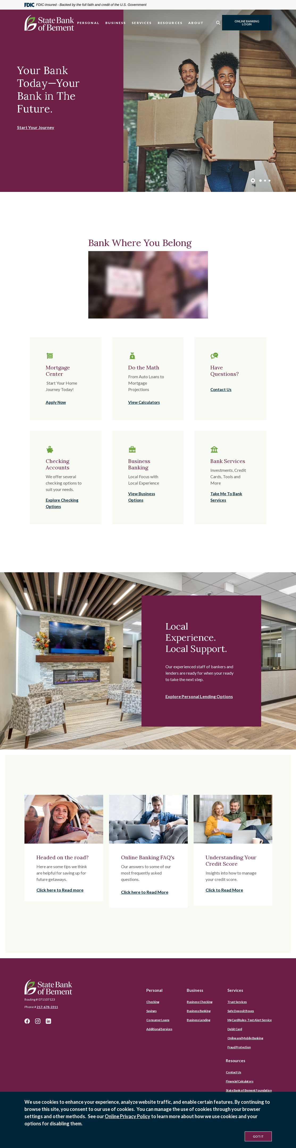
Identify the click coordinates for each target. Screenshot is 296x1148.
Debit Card (234, 1029)
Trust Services (237, 1002)
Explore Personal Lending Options (199, 696)
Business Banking (198, 1011)
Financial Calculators (239, 1081)
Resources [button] (170, 23)
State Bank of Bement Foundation (249, 1090)
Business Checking (199, 1002)
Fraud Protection (239, 1047)
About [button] (196, 23)
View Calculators (144, 402)
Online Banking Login (247, 22)
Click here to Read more (60, 889)
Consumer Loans (157, 1020)
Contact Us (220, 389)
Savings (151, 1011)
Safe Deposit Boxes (240, 1011)
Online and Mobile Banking (245, 1038)
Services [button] (142, 23)
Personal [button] (88, 23)
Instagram (37, 1021)
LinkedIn (48, 1021)
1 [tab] (260, 180)
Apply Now (56, 402)
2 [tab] (265, 181)
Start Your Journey (35, 127)
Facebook (27, 1021)
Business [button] (115, 23)
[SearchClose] (218, 23)
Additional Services (159, 1029)
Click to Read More (224, 889)
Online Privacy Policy (127, 1116)
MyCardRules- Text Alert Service (249, 1020)
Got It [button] (258, 1136)
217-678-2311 (47, 1007)
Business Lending (198, 1020)
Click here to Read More (144, 892)
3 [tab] (269, 181)
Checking (152, 1002)
